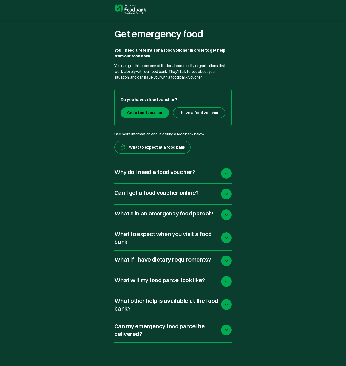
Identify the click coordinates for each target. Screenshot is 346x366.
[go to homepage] (130, 10)
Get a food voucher (145, 112)
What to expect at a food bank (152, 147)
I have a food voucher (199, 112)
